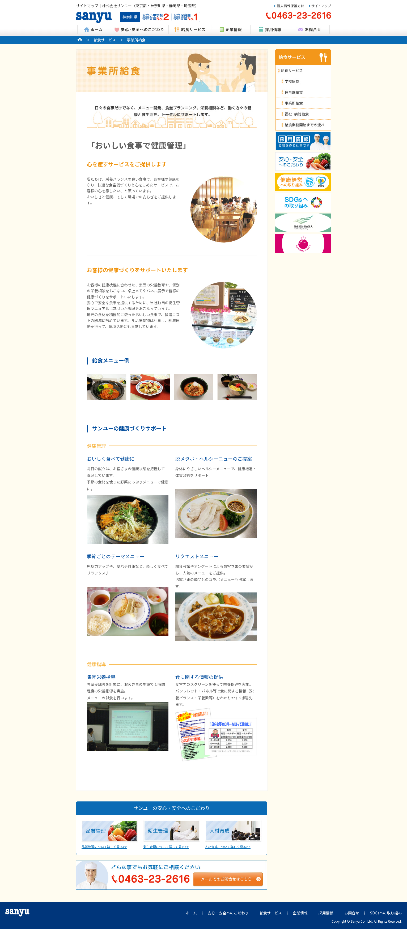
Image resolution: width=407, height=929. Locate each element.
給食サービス (105, 39)
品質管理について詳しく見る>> (110, 834)
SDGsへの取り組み (386, 913)
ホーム (191, 913)
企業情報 (300, 913)
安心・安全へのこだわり (228, 913)
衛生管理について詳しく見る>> (171, 834)
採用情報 (326, 913)
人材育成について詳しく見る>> (233, 834)
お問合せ (351, 913)
